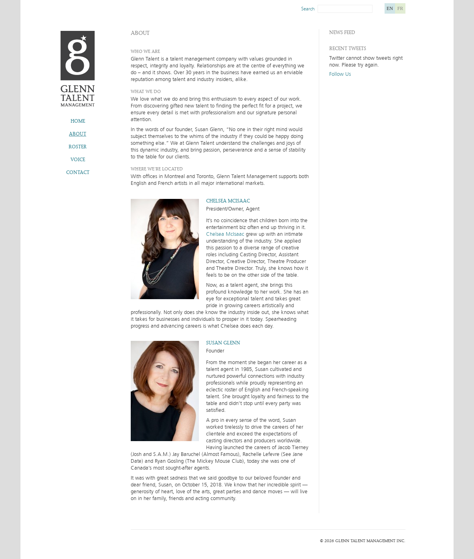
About (77, 134)
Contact (77, 172)
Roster (78, 147)
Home (78, 121)
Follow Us (340, 74)
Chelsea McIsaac (225, 234)
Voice (78, 159)
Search (308, 9)
